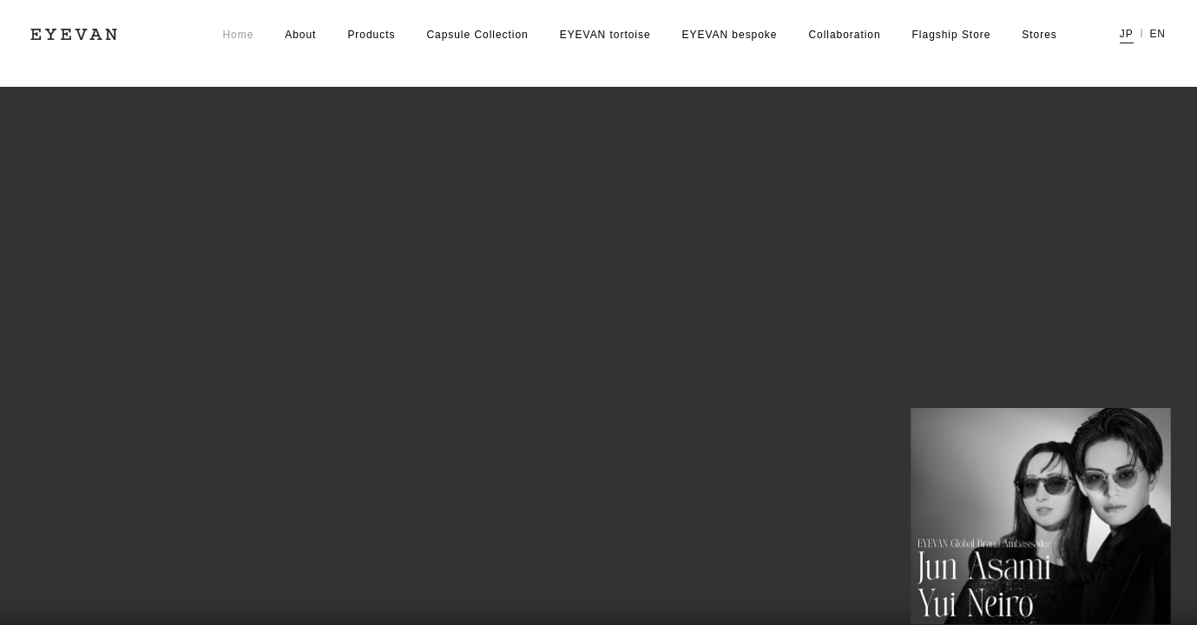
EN (1157, 34)
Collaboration (844, 35)
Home (237, 35)
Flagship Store (951, 35)
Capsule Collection (477, 35)
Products (371, 35)
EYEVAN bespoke (730, 35)
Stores (1039, 35)
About (300, 35)
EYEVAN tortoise (605, 35)
